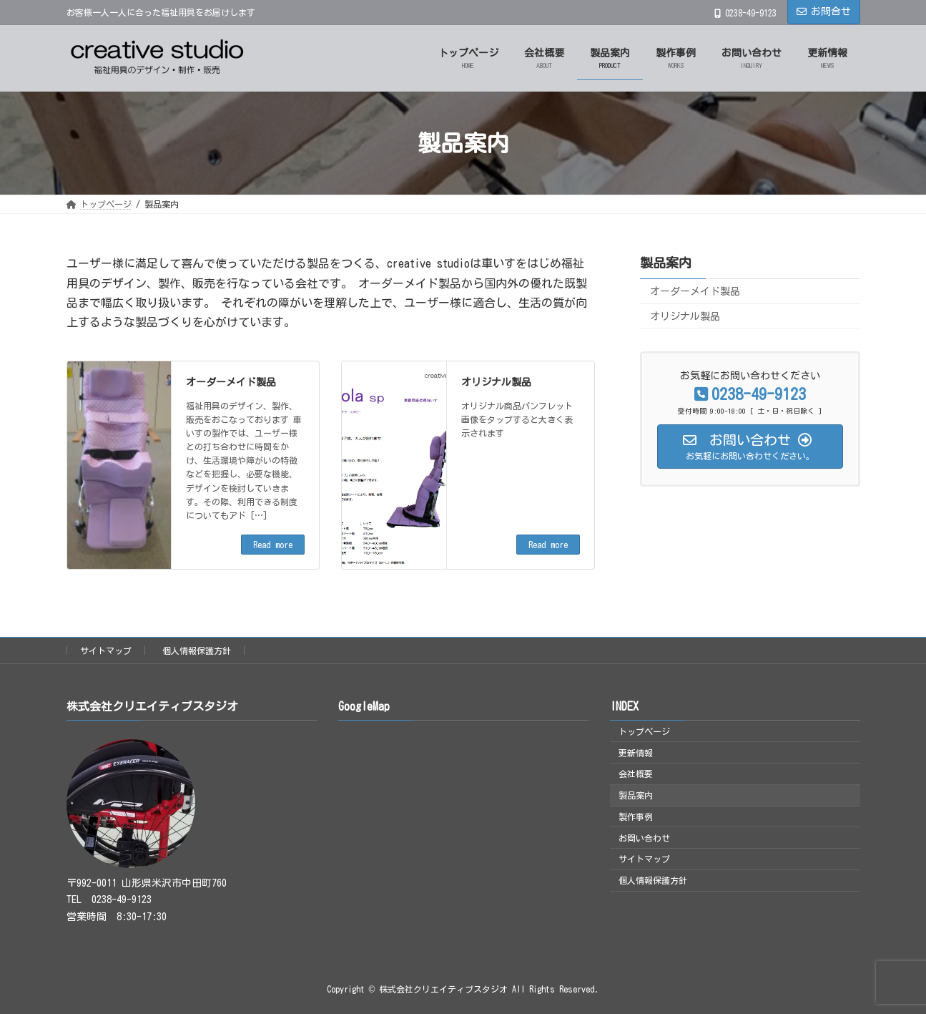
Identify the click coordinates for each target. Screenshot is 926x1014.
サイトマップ (106, 650)
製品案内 (665, 262)
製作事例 (636, 816)
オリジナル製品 (496, 382)
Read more (272, 544)
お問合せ (824, 11)
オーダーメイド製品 (231, 382)
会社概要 (636, 774)
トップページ (644, 731)
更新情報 (636, 753)
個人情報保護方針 (196, 650)
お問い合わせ (644, 838)
